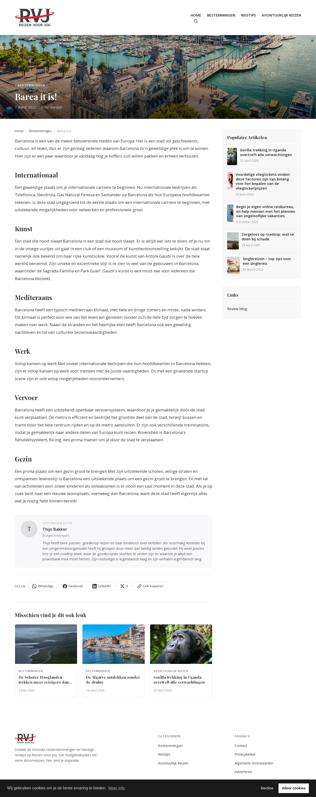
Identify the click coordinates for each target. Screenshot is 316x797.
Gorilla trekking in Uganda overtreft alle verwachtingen (266, 152)
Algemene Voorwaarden (254, 763)
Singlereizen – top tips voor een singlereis (267, 261)
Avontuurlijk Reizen (281, 15)
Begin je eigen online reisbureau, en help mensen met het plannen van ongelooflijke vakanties (265, 211)
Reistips (248, 15)
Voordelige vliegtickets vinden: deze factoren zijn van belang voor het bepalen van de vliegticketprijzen (263, 181)
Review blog (237, 308)
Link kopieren (150, 586)
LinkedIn (101, 586)
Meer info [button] (116, 788)
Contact (241, 745)
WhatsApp (42, 586)
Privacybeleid (245, 754)
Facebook (73, 586)
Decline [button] (267, 788)
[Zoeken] (196, 21)
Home (196, 15)
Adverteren (243, 771)
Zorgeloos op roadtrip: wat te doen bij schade (268, 236)
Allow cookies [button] (294, 788)
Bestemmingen (221, 15)
